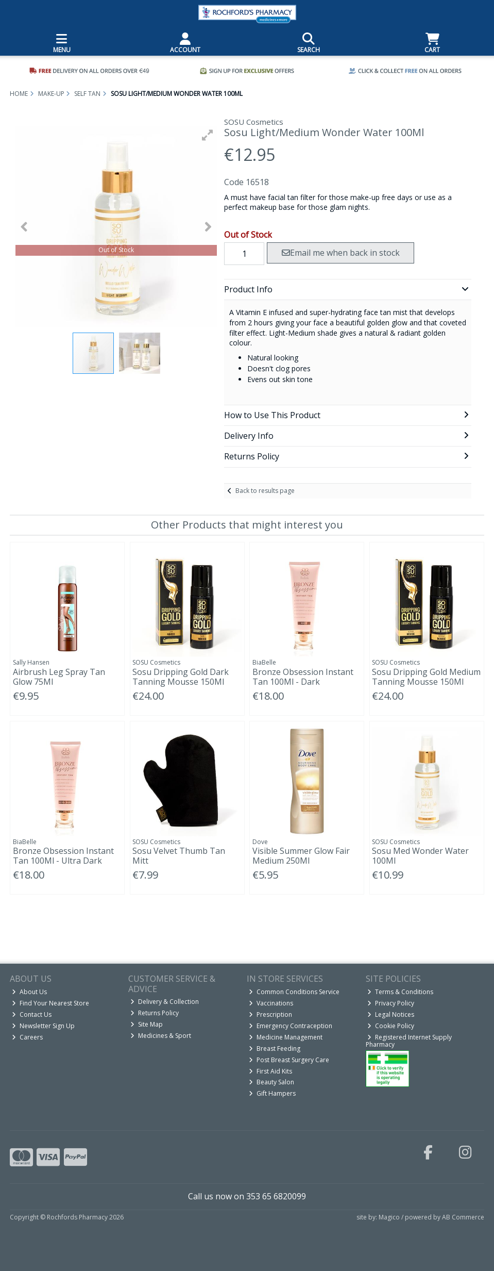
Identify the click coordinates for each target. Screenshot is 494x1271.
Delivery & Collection (164, 1001)
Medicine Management (285, 1037)
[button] (207, 135)
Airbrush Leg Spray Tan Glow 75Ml (59, 676)
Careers (27, 1037)
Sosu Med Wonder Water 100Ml (420, 855)
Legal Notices (390, 1014)
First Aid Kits (270, 1071)
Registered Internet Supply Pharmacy (409, 1041)
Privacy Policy (390, 1003)
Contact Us (32, 1014)
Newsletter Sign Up (43, 1025)
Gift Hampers (272, 1093)
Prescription (270, 1014)
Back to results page (265, 490)
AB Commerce (463, 1217)
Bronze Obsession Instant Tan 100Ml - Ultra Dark (63, 855)
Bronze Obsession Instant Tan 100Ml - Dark (302, 676)
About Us (29, 991)
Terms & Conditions (400, 991)
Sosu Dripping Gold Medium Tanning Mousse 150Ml (426, 676)
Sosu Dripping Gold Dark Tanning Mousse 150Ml (180, 676)
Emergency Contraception (290, 1025)
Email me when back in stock (341, 252)
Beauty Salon (271, 1082)
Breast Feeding (274, 1048)
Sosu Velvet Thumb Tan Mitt (178, 855)
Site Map (146, 1024)
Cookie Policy (390, 1025)
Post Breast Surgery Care (289, 1059)
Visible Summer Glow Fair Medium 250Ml (301, 855)
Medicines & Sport (160, 1035)
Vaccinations (271, 1003)
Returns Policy (154, 1013)
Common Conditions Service (294, 991)
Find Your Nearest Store (50, 1003)
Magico (389, 1217)
